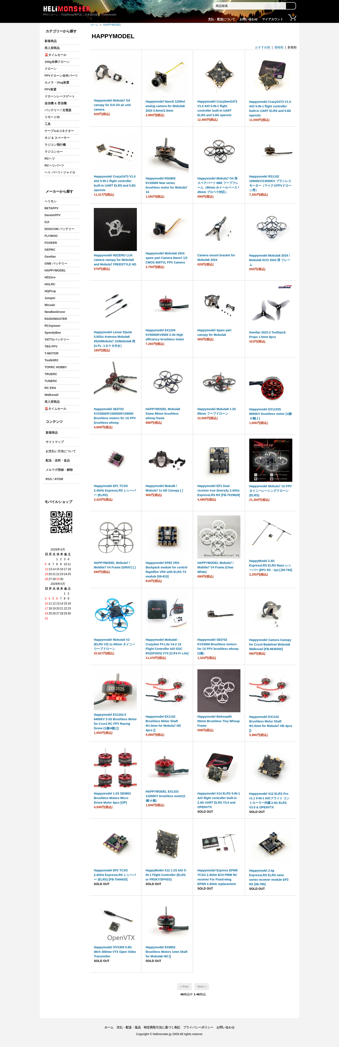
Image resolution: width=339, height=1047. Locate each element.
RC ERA (50, 388)
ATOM (58, 479)
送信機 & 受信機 (56, 103)
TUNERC (51, 381)
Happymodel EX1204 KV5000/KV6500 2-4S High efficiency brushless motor (165, 334)
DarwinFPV (53, 215)
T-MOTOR (51, 353)
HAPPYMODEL (112, 24)
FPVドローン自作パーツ (61, 75)
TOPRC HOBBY (56, 367)
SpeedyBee (53, 332)
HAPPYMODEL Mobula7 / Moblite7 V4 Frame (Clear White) (215, 567)
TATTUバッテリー (57, 339)
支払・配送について (221, 19)
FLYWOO (51, 236)
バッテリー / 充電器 (58, 110)
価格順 (278, 47)
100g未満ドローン (57, 61)
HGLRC (50, 284)
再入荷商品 (52, 48)
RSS (49, 479)
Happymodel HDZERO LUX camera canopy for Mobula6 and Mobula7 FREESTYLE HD (115, 260)
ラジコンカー (54, 151)
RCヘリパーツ (54, 165)
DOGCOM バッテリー (59, 229)
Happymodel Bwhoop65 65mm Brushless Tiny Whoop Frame (218, 721)
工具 (48, 124)
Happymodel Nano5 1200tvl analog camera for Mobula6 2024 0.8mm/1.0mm (165, 106)
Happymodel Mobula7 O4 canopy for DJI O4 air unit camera (112, 105)
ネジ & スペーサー (57, 138)
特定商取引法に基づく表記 (162, 1027)
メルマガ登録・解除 (59, 469)
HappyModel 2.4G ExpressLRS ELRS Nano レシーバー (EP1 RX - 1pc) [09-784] (270, 565)
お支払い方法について (61, 451)
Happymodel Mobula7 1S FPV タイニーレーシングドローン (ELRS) (270, 490)
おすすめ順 (262, 47)
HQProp (50, 291)
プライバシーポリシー (198, 1027)
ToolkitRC (52, 360)
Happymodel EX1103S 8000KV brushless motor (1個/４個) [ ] (270, 414)
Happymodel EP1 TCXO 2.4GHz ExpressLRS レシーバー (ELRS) (115, 490)
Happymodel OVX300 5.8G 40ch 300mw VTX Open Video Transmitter (115, 951)
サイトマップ (55, 442)
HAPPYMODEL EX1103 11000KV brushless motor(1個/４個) (165, 796)
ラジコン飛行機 (55, 144)
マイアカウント (272, 19)
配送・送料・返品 (58, 460)
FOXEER (51, 242)
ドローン (51, 68)
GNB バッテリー (56, 263)
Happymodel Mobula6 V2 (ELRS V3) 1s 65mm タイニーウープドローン (114, 644)
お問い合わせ (249, 19)
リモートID (52, 117)
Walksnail (51, 395)
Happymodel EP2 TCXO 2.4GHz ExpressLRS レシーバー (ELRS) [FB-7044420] (115, 875)
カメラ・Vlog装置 (57, 82)
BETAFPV (51, 208)
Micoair (50, 305)
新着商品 (51, 41)
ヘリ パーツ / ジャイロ (60, 172)
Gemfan (50, 256)
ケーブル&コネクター (59, 131)
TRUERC (51, 374)
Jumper (50, 298)
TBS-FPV (51, 346)
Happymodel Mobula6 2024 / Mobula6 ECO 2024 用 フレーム (269, 260)
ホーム (94, 24)
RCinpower (53, 325)
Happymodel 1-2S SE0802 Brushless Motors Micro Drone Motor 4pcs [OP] (112, 798)
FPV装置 (50, 89)
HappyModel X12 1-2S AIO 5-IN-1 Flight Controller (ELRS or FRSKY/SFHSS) (166, 875)
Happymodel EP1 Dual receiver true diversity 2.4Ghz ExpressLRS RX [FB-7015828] (218, 490)
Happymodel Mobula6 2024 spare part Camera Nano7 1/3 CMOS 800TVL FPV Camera (166, 258)
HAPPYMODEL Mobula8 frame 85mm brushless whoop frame (163, 413)
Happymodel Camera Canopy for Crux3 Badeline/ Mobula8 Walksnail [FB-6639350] (270, 644)
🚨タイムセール (55, 55)
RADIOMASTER (56, 318)
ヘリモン (51, 201)
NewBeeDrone (55, 312)
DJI (47, 222)
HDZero (50, 277)
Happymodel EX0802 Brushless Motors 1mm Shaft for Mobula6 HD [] (167, 951)
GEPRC (50, 249)
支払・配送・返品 (129, 1027)
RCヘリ (50, 158)
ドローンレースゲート (60, 96)
